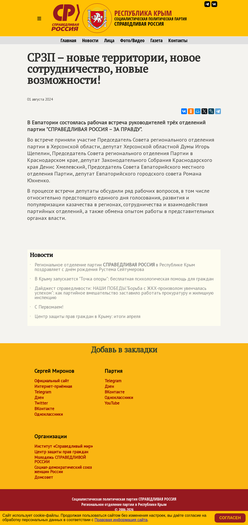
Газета (156, 40)
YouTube (112, 403)
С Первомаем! (46, 308)
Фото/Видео (132, 40)
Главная (68, 40)
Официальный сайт (51, 381)
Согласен (230, 518)
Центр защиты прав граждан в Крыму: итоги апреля (85, 317)
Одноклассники (48, 414)
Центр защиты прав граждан (61, 452)
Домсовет (43, 477)
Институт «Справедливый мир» (63, 446)
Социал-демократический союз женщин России (63, 469)
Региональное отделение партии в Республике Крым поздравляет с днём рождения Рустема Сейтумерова (112, 267)
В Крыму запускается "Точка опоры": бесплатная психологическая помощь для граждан (122, 280)
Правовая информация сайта (120, 520)
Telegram (42, 392)
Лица (109, 40)
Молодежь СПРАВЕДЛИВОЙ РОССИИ (60, 459)
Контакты (177, 40)
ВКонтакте (44, 408)
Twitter (41, 403)
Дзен (39, 397)
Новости (90, 40)
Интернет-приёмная (53, 386)
